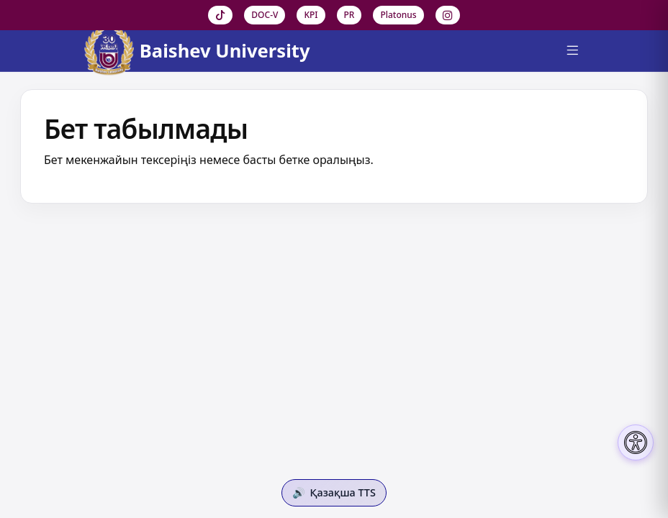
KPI (310, 15)
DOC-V (264, 15)
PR (349, 15)
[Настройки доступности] (636, 442)
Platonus (398, 15)
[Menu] (571, 51)
